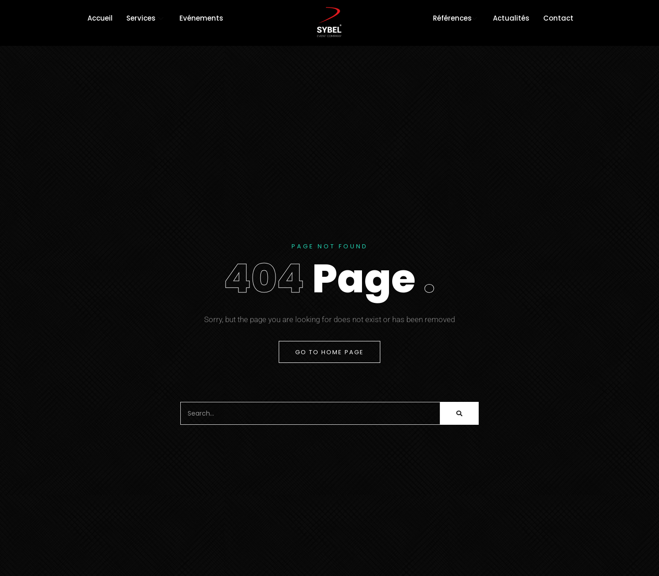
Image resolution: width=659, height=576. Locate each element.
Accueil (100, 18)
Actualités (511, 18)
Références (456, 18)
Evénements (201, 18)
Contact (558, 18)
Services (146, 18)
